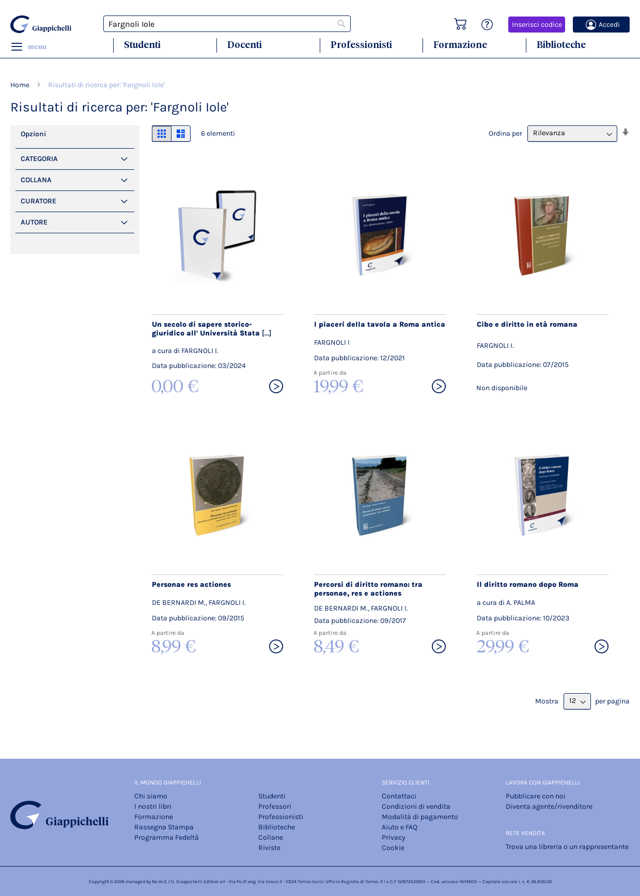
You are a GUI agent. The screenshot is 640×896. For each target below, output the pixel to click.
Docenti (244, 44)
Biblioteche (561, 44)
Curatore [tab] (38, 201)
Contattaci (399, 796)
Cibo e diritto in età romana (527, 324)
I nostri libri (152, 806)
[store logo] (41, 24)
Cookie (393, 847)
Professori (274, 806)
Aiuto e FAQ (399, 827)
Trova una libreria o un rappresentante (567, 846)
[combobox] (227, 23)
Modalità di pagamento (420, 816)
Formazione (460, 44)
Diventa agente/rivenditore (549, 806)
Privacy (393, 837)
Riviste (269, 847)
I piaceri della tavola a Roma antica (379, 324)
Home (20, 85)
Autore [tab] (34, 222)
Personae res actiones (191, 584)
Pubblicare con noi (536, 796)
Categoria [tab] (39, 158)
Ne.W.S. (159, 881)
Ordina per (505, 133)
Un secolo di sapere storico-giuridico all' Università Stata (211, 329)
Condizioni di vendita (416, 806)
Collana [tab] (36, 179)
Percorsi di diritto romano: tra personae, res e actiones (368, 589)
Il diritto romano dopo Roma (528, 584)
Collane (270, 837)
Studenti (142, 44)
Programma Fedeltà (166, 837)
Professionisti (361, 44)
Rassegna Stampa (164, 827)
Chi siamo (150, 796)
